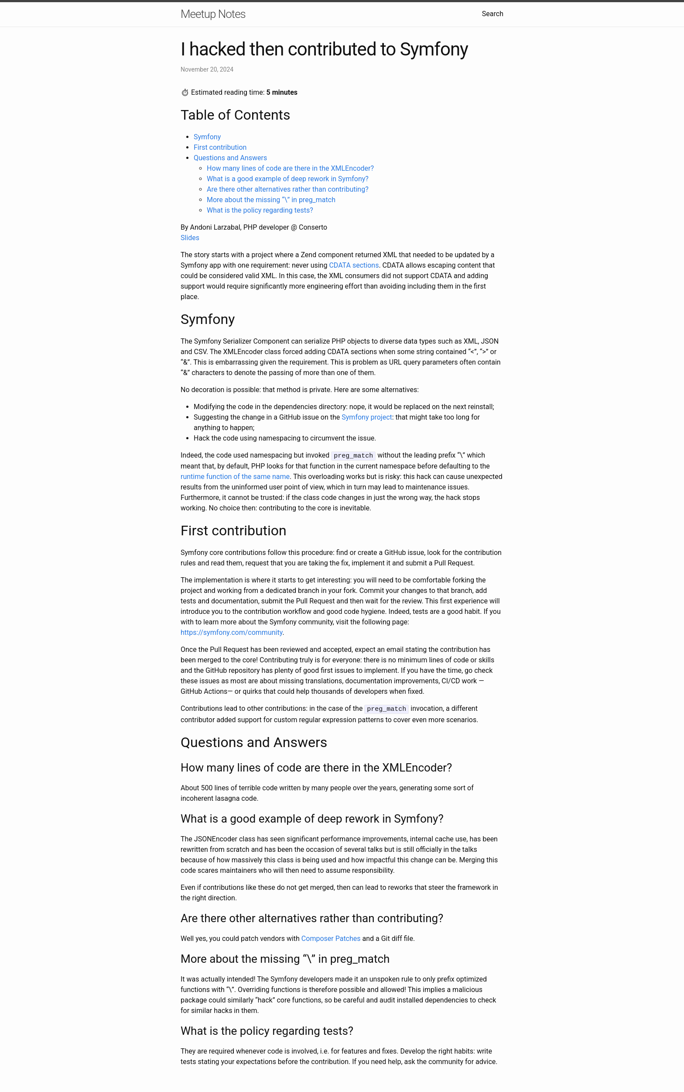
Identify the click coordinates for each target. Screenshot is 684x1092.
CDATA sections (354, 265)
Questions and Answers (230, 158)
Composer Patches (331, 937)
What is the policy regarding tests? (260, 210)
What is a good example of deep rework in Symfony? (288, 179)
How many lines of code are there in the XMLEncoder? (290, 168)
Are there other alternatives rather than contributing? (288, 189)
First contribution (220, 147)
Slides (190, 238)
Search (492, 14)
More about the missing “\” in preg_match (271, 200)
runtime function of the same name (235, 476)
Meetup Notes (213, 14)
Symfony (207, 137)
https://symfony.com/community (231, 632)
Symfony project (367, 417)
